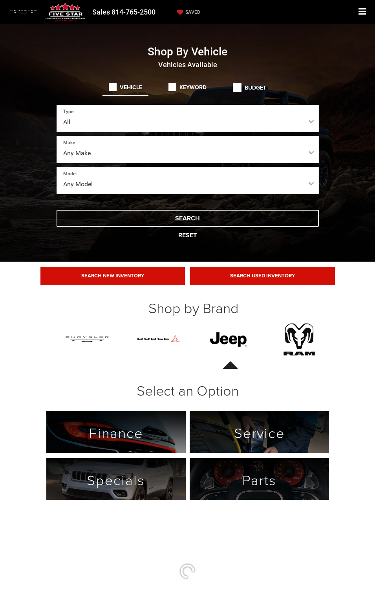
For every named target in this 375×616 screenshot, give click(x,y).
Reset (187, 235)
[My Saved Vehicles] (187, 12)
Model (70, 173)
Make (69, 142)
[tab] (125, 87)
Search (187, 218)
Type (68, 111)
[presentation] (229, 339)
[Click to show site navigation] (362, 12)
